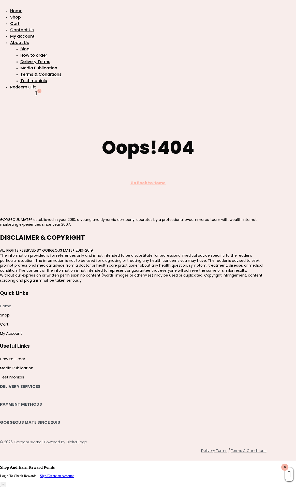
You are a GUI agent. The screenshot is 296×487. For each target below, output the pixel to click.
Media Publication (38, 68)
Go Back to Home (148, 183)
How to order (33, 55)
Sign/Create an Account (57, 476)
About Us (19, 42)
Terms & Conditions (41, 74)
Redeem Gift (23, 87)
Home (16, 11)
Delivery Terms (35, 62)
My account (22, 36)
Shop (15, 17)
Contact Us (22, 30)
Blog (24, 49)
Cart (15, 23)
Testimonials (33, 81)
